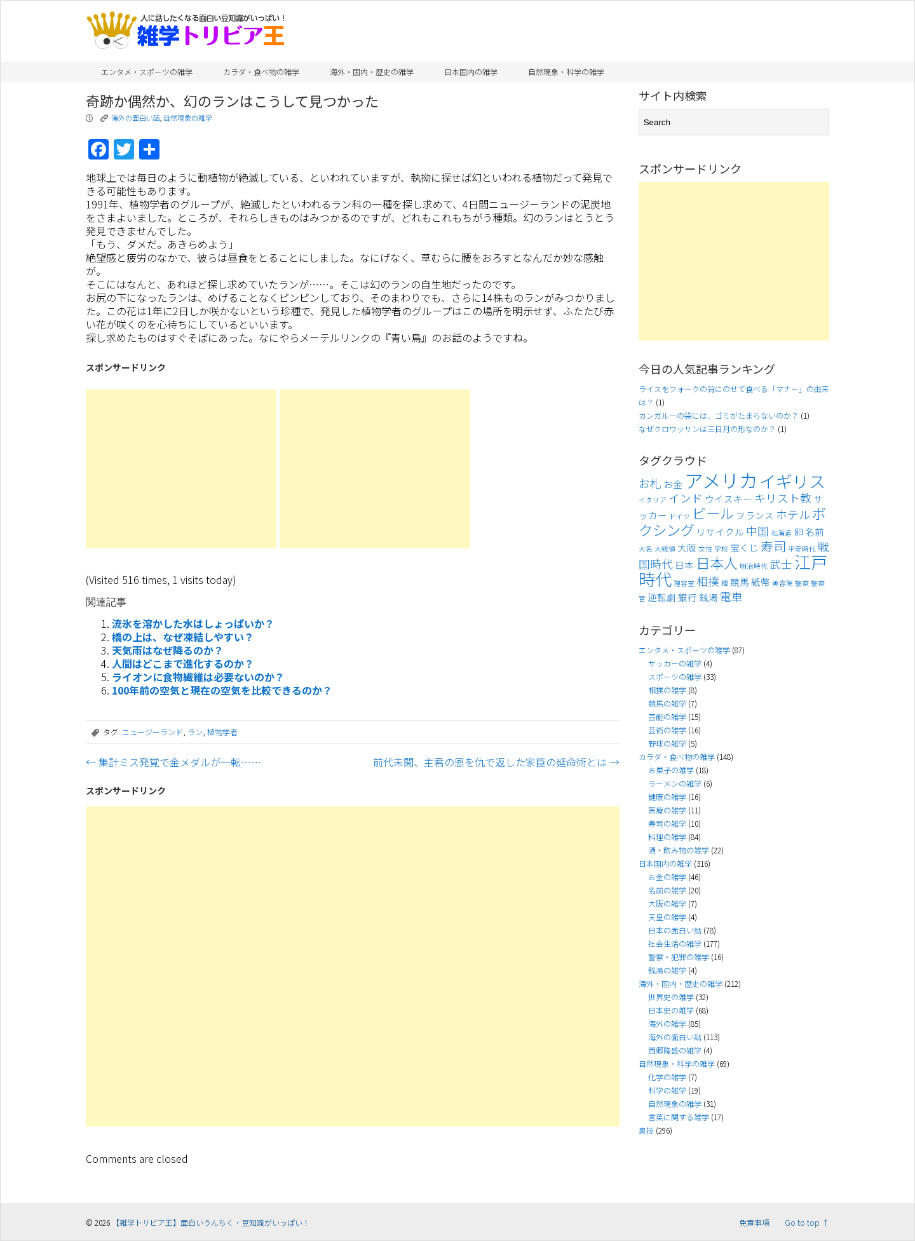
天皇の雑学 (667, 916)
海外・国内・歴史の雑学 (372, 71)
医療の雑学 (667, 809)
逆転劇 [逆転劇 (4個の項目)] (661, 597)
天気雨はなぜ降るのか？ (168, 650)
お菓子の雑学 (671, 769)
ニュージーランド (152, 731)
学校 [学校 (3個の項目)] (721, 548)
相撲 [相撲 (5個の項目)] (707, 581)
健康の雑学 (667, 796)
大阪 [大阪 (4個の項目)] (686, 547)
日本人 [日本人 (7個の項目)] (717, 562)
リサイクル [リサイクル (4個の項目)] (720, 531)
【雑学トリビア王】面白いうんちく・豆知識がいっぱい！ (211, 1222)
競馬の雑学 (667, 703)
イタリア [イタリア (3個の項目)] (653, 500)
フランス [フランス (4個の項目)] (755, 515)
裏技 (646, 1130)
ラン (195, 731)
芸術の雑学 (667, 729)
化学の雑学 (667, 1076)
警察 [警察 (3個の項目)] (802, 583)
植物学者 (222, 731)
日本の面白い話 (675, 930)
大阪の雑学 (667, 903)
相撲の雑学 (667, 689)
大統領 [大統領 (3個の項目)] (664, 548)
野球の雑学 (667, 743)
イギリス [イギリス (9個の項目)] (792, 481)
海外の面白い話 (135, 117)
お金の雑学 (667, 876)
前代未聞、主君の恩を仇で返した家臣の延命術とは (496, 762)
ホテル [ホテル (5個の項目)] (793, 514)
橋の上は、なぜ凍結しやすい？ (183, 636)
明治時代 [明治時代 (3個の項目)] (754, 566)
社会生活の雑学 (675, 943)
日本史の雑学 (671, 1010)
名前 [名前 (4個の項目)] (814, 531)
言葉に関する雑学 (678, 1116)
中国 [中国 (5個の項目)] (757, 531)
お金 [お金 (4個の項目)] (672, 484)
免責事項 (754, 1222)
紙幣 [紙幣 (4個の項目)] (760, 581)
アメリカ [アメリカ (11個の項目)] (720, 479)
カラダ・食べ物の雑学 (261, 71)
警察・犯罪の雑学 (678, 956)
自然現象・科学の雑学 (566, 71)
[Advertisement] (181, 469)
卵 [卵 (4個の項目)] (798, 531)
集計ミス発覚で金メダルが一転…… (173, 762)
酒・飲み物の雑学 (678, 849)
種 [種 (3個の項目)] (724, 583)
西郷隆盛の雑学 (675, 1050)
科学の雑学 (667, 1090)
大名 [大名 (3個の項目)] (646, 548)
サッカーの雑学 (675, 663)
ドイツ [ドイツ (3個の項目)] (679, 516)
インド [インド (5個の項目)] (685, 498)
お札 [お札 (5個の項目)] (650, 483)
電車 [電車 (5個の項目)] (731, 596)
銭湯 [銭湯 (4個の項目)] (708, 597)
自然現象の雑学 (187, 117)
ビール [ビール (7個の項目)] (713, 513)
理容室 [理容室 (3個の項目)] (684, 583)
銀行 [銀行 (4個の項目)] (687, 597)
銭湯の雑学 (667, 970)
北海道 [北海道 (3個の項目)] (781, 533)
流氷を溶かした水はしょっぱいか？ (193, 623)
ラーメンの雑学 (675, 783)
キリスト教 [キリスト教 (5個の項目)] (782, 498)
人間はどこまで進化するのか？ (183, 663)
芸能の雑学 (667, 716)
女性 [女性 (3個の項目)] (705, 548)
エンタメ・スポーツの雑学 (147, 71)
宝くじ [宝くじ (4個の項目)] (744, 547)
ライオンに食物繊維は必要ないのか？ (198, 676)
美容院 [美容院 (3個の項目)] (782, 583)
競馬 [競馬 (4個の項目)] (739, 581)
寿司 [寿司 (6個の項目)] (773, 545)
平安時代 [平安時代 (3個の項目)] (802, 548)
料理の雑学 (667, 836)
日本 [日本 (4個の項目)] (684, 564)
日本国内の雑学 (471, 71)
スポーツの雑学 (675, 676)
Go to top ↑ (807, 1222)
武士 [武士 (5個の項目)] (780, 564)
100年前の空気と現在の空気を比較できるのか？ (222, 690)
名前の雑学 (667, 890)
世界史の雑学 (671, 996)
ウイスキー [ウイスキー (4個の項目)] (728, 498)
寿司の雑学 (667, 823)
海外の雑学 (667, 1023)
